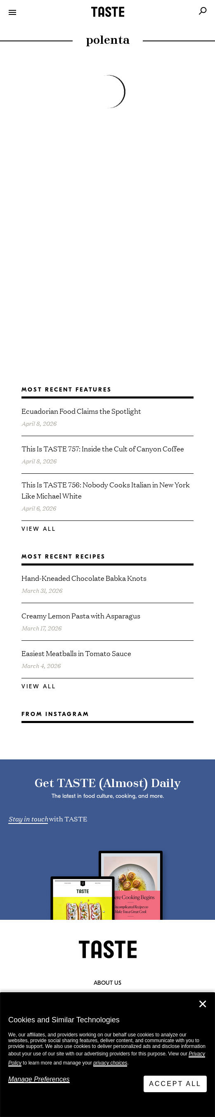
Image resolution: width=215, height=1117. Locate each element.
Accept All (175, 1083)
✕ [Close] (203, 1004)
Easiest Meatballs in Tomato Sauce (76, 653)
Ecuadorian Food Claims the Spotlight (81, 411)
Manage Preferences (39, 1079)
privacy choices (110, 1063)
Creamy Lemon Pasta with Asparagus (80, 615)
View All (38, 528)
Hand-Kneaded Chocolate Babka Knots (83, 578)
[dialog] (107, 1055)
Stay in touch (28, 818)
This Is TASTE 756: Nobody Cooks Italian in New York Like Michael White (105, 490)
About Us (107, 983)
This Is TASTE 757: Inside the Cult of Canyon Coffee (102, 448)
